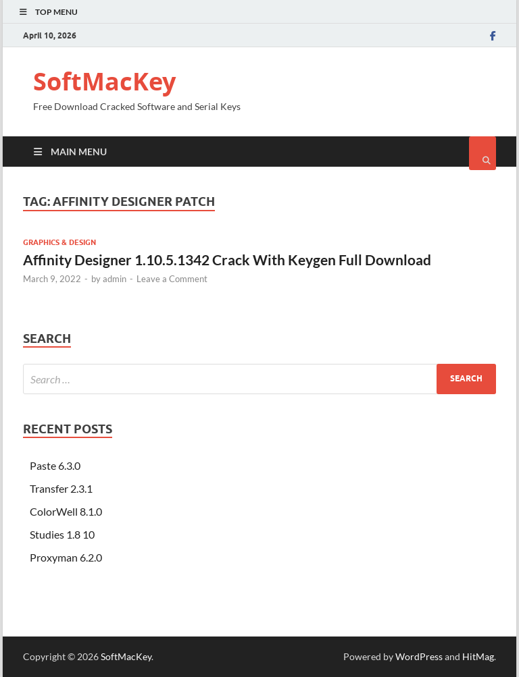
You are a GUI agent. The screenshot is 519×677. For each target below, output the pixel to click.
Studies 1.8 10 (62, 534)
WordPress (419, 656)
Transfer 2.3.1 (61, 488)
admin (114, 278)
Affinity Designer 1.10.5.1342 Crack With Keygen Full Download (227, 259)
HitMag (478, 656)
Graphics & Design (59, 242)
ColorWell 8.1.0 (66, 511)
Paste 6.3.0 (55, 465)
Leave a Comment (172, 278)
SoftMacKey (104, 81)
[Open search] (482, 153)
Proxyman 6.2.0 (66, 557)
